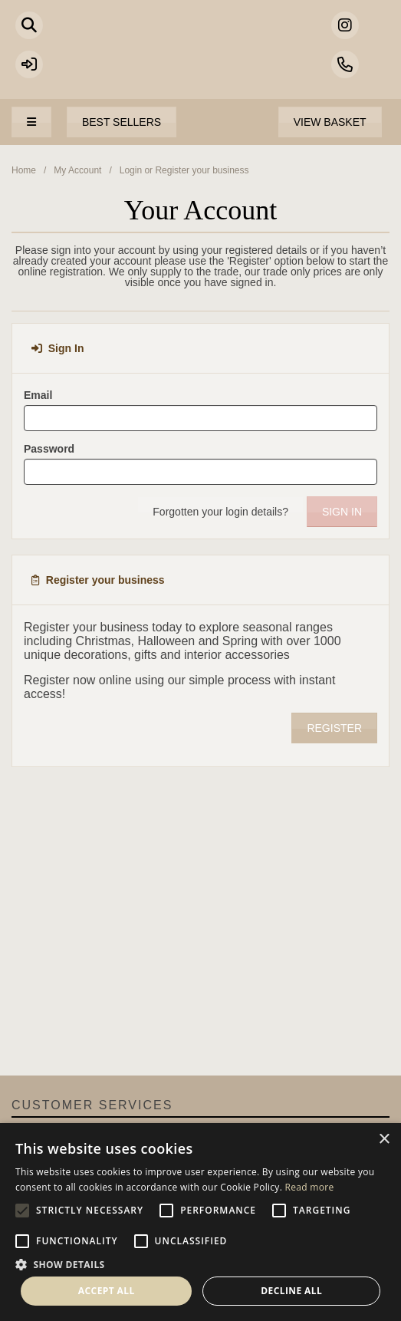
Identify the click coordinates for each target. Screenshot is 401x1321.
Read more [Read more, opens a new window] (309, 1187)
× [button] (383, 1139)
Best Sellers (121, 122)
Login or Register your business (184, 170)
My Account (77, 170)
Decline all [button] (291, 1290)
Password (49, 449)
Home (24, 170)
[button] (200, 1263)
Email (38, 395)
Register (334, 728)
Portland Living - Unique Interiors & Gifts (200, 57)
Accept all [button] (106, 1290)
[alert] (200, 1222)
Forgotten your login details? (220, 512)
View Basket (330, 122)
